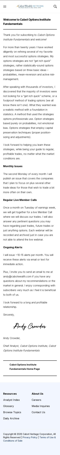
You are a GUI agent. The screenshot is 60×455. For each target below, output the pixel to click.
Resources (10, 393)
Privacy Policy (30, 437)
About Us (37, 393)
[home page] (30, 6)
